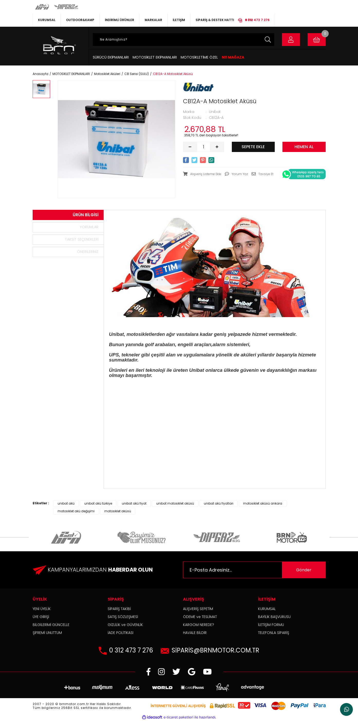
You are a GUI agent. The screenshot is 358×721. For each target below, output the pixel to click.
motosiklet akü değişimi (76, 511)
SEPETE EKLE (253, 147)
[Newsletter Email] (254, 570)
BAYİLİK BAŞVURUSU (274, 616)
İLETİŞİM (179, 20)
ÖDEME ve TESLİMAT (200, 616)
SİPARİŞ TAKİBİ (119, 608)
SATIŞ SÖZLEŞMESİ (123, 616)
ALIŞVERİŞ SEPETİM (198, 608)
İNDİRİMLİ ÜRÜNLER (119, 20)
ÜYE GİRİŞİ (41, 616)
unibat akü (66, 503)
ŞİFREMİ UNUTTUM (47, 632)
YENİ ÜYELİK (42, 608)
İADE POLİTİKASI (120, 632)
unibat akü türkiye (98, 503)
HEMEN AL (304, 147)
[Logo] (58, 46)
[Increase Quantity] (217, 147)
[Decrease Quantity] (190, 147)
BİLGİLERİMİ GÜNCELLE (51, 624)
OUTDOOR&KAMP (80, 20)
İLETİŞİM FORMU (271, 624)
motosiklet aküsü (117, 511)
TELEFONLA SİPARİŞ (273, 632)
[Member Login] (291, 39)
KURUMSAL (47, 20)
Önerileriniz (87, 251)
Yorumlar (89, 227)
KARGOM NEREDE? (198, 624)
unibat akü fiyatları (218, 503)
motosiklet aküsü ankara (262, 503)
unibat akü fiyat (134, 503)
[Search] (183, 39)
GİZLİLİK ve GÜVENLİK (125, 624)
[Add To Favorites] (202, 174)
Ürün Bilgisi (85, 215)
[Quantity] (203, 147)
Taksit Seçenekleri (81, 239)
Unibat (215, 111)
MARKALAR (153, 20)
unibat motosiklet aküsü (175, 503)
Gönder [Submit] (303, 570)
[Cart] (317, 39)
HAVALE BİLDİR (195, 632)
